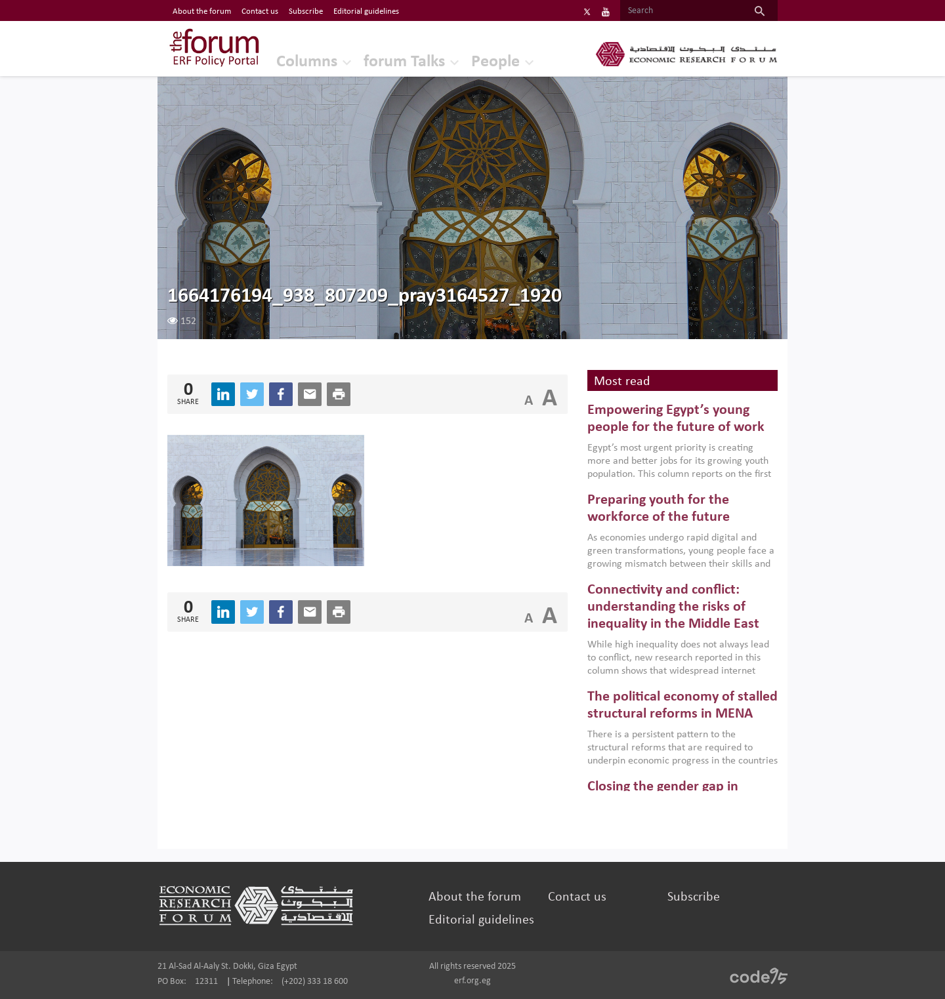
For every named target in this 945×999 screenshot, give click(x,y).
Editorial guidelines (481, 920)
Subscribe (693, 897)
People (495, 62)
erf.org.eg (472, 981)
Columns (306, 62)
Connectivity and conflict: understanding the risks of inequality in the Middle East (673, 607)
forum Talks (404, 62)
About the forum (475, 897)
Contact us (577, 897)
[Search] (681, 11)
